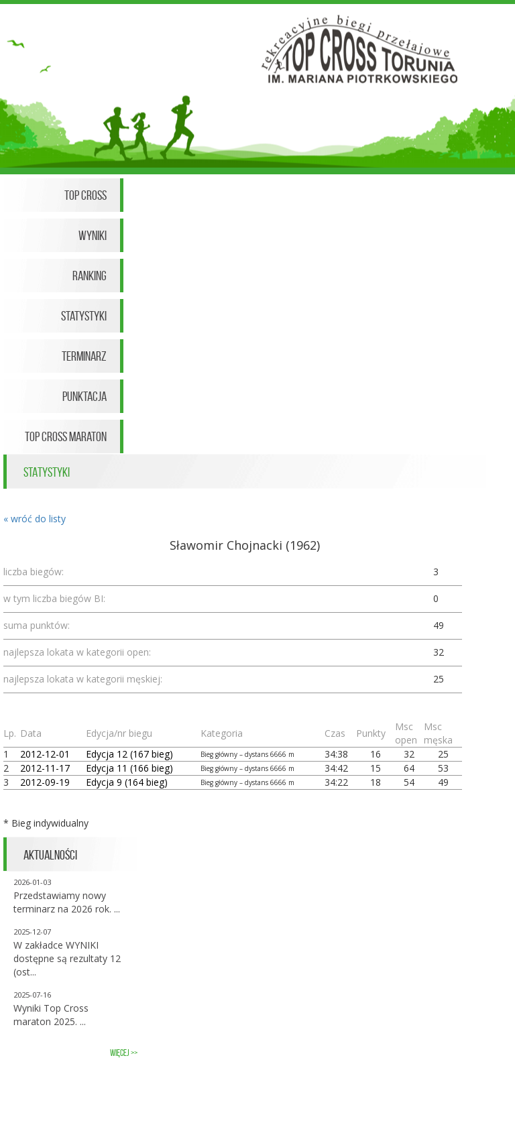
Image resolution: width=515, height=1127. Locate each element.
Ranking (89, 275)
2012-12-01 (45, 754)
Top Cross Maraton (66, 436)
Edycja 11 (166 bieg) (129, 768)
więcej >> (123, 1053)
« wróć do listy (34, 518)
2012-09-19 (45, 782)
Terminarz (84, 356)
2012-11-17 (45, 768)
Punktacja (84, 396)
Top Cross (85, 195)
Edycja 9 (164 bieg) (127, 782)
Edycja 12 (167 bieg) (129, 754)
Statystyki (84, 315)
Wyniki (92, 235)
